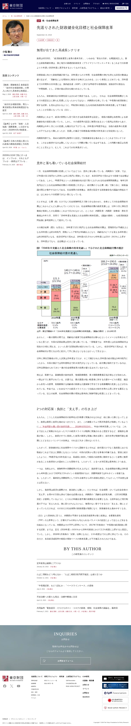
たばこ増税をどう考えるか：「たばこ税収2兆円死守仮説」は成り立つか (82, 576)
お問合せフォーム (65, 661)
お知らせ (67, 4)
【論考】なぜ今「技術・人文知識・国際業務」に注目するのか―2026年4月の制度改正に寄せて (16, 128)
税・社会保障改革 (17, 16)
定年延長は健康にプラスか (82, 564)
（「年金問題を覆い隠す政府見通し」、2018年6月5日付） (65, 426)
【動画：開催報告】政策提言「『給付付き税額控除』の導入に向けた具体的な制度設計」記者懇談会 (16, 90)
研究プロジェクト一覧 (50, 680)
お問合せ (86, 4)
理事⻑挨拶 (34, 680)
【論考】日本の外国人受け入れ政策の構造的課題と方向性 (16, 144)
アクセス (96, 4)
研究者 (75, 8)
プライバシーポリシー (18, 719)
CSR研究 (86, 676)
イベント (77, 4)
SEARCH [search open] (121, 8)
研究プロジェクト (62, 8)
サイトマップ (32, 719)
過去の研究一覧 (48, 683)
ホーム (5, 16)
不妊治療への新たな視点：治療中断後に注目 (82, 598)
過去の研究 (105, 8)
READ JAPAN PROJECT (73, 686)
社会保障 (41, 40)
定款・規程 (34, 692)
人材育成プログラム (88, 8)
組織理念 (33, 686)
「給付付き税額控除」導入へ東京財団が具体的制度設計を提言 (16, 110)
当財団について (44, 8)
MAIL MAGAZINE (111, 4)
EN (127, 4)
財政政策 (50, 40)
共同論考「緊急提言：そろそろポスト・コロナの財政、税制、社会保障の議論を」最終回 (82, 608)
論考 (38, 21)
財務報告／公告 (35, 695)
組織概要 (33, 683)
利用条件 (5, 719)
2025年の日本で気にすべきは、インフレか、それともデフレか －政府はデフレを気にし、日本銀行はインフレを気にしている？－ (16, 158)
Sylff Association (70, 680)
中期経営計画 (35, 689)
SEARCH (86, 697)
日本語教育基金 (71, 683)
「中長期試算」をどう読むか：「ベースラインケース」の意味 (82, 587)
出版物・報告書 (88, 680)
